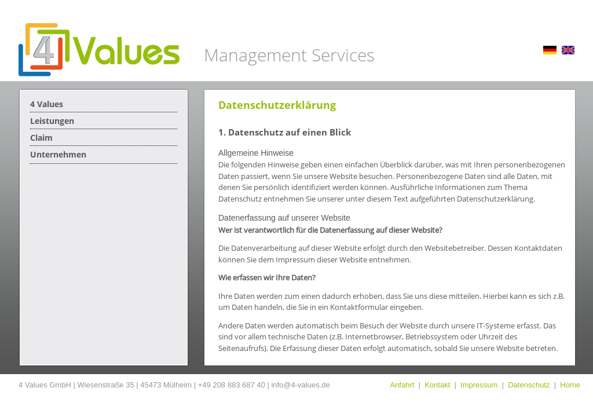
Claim (41, 137)
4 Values (46, 103)
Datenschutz (529, 385)
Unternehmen (58, 154)
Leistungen (52, 120)
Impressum (478, 385)
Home (570, 385)
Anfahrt (402, 385)
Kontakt (437, 385)
